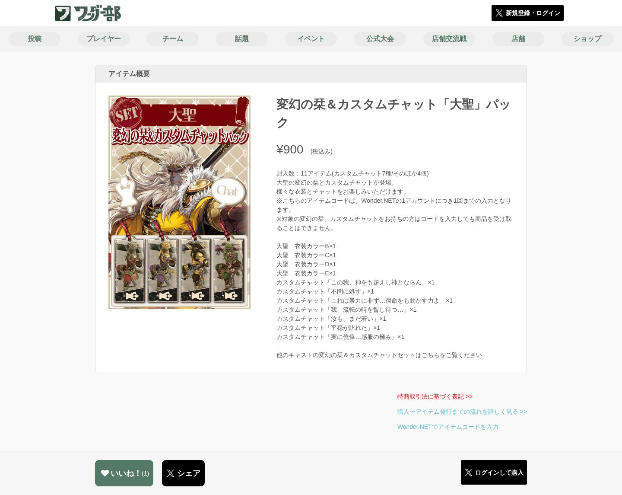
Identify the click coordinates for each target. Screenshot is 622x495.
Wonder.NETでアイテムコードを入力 (447, 426)
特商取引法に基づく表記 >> (435, 396)
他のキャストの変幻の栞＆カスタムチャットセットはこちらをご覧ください (379, 354)
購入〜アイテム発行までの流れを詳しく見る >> (462, 411)
